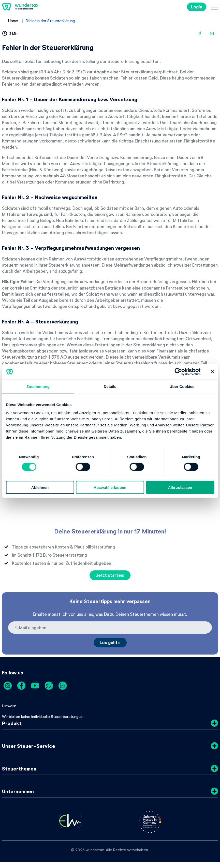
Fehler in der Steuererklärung (50, 20)
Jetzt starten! (110, 575)
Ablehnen (40, 487)
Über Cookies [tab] (182, 386)
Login (196, 6)
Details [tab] (110, 386)
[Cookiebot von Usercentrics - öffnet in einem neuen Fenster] (178, 372)
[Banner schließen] (212, 372)
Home (13, 20)
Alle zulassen (180, 487)
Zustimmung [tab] (38, 386)
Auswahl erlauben (110, 487)
